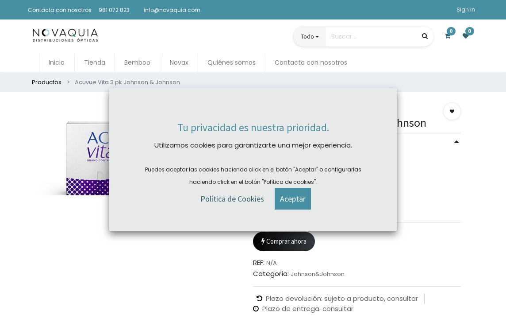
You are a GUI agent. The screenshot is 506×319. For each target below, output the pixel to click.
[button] (452, 111)
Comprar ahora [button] (284, 242)
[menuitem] (56, 62)
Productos (46, 82)
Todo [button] (307, 36)
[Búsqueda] (425, 36)
